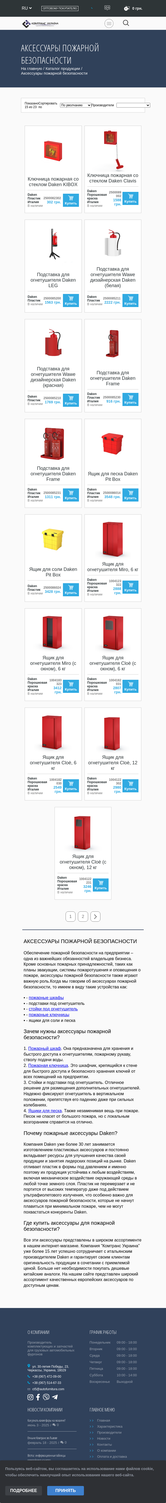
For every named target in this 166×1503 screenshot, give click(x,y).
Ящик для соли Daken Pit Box (53, 572)
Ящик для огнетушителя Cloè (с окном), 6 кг (112, 663)
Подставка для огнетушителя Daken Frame (113, 378)
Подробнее (23, 1490)
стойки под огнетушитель (53, 1009)
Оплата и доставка (112, 1457)
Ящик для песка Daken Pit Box (113, 476)
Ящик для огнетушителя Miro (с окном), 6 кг (53, 663)
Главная (103, 1421)
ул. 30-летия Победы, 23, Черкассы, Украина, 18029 (48, 1368)
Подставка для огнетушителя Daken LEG (53, 280)
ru (27, 8)
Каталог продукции (63, 68)
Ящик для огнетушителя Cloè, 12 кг (112, 763)
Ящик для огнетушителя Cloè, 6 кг (53, 763)
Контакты (104, 1445)
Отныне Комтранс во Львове (42, 1438)
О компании (106, 1451)
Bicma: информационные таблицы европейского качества (47, 1458)
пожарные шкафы (46, 998)
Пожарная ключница (48, 1066)
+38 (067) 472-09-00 (46, 1377)
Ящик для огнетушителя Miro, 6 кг (112, 566)
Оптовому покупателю (60, 8)
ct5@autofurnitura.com (48, 1389)
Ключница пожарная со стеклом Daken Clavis (112, 178)
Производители (109, 1433)
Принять (65, 1490)
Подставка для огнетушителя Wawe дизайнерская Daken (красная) (53, 377)
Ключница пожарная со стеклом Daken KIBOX (53, 181)
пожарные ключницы (49, 1015)
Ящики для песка (45, 1111)
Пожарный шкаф (44, 1048)
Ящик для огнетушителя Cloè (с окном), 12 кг (83, 862)
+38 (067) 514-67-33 (46, 1383)
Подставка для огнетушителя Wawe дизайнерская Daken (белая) (113, 277)
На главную (31, 68)
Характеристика (109, 1427)
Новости (103, 1439)
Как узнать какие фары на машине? (46, 1420)
